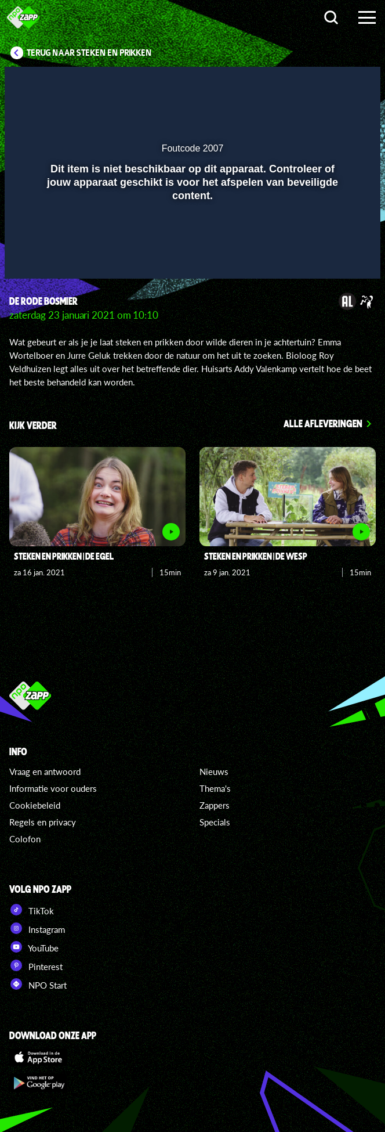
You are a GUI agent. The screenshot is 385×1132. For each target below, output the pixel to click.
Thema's (215, 788)
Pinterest (36, 965)
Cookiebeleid (34, 805)
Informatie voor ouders (53, 788)
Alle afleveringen (323, 423)
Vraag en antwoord (45, 771)
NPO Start (38, 984)
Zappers (214, 805)
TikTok (31, 910)
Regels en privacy (42, 822)
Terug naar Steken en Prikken (89, 53)
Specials (214, 822)
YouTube (34, 947)
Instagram (37, 928)
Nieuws (213, 771)
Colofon (25, 839)
